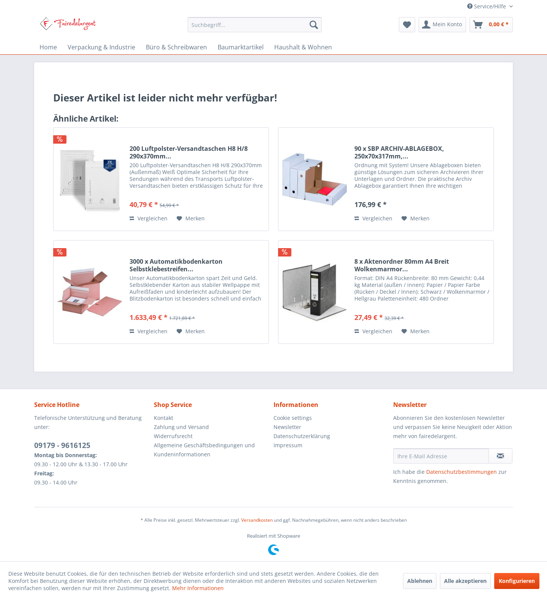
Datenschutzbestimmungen (461, 471)
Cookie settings (293, 417)
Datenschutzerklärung (302, 436)
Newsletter (287, 427)
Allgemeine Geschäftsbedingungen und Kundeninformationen (204, 450)
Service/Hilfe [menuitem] (487, 6)
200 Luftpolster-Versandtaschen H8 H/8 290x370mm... (189, 152)
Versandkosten (257, 520)
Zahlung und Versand (181, 427)
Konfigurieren (517, 580)
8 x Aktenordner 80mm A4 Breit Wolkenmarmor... (401, 265)
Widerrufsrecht (173, 436)
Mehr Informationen (198, 588)
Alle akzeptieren (465, 580)
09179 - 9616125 (62, 445)
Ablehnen (419, 580)
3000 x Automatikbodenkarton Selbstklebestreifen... (176, 265)
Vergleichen (149, 218)
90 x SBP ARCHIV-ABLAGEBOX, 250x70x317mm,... (399, 152)
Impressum (288, 445)
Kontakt (163, 417)
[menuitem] (255, 24)
